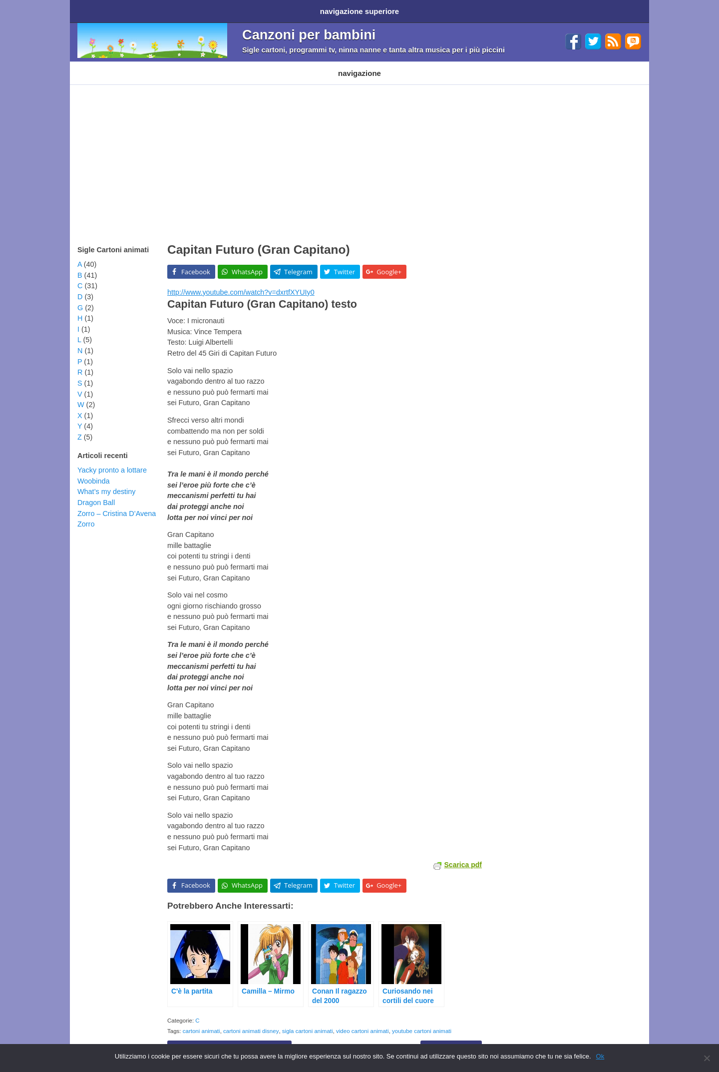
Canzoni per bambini (308, 31)
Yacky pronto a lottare (112, 460)
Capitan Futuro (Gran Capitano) (258, 239)
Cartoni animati (99, 65)
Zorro (85, 514)
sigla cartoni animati (307, 1021)
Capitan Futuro (451, 1038)
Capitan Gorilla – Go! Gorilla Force (229, 1038)
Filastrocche (270, 65)
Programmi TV (216, 65)
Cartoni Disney (158, 65)
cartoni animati (201, 1021)
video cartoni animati (362, 1021)
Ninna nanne (322, 65)
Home (89, 9)
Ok (600, 1056)
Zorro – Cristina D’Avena (116, 504)
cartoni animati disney (251, 1021)
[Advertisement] (359, 150)
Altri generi (371, 65)
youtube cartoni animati (421, 1021)
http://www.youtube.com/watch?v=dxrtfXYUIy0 (241, 282)
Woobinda (93, 471)
